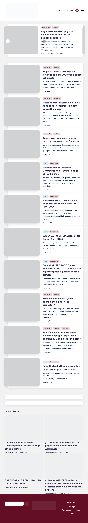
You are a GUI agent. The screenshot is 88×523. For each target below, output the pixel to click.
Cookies (71, 513)
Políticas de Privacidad (71, 510)
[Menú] (82, 10)
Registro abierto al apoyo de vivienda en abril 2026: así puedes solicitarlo (57, 34)
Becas (46, 163)
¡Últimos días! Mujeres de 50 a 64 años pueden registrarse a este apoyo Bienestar (61, 105)
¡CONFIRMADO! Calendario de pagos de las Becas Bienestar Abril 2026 (60, 203)
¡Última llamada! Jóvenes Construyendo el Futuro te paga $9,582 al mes (60, 170)
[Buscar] (27, 504)
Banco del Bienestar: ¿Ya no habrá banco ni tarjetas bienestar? (58, 301)
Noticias (55, 27)
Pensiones (57, 98)
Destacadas (46, 27)
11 (10, 389)
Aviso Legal (70, 507)
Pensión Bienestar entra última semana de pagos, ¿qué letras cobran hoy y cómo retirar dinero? (62, 335)
